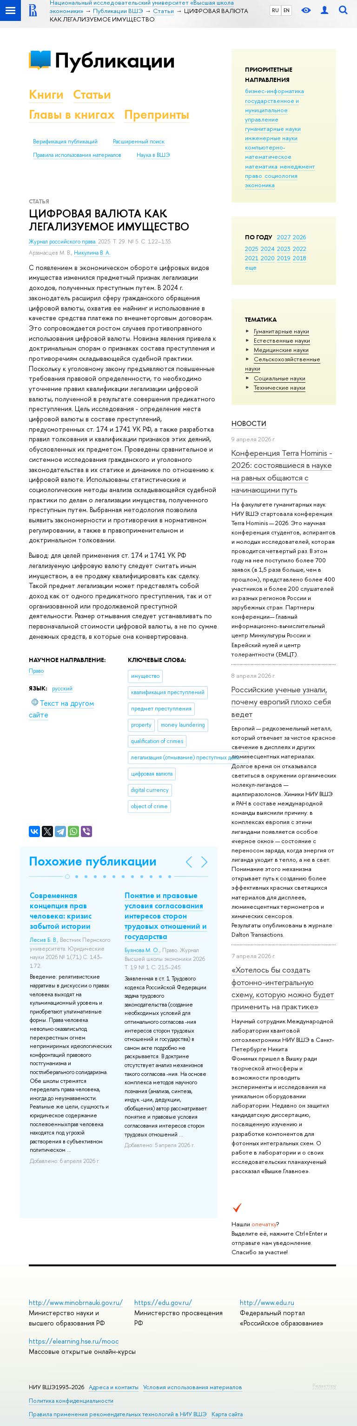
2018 (299, 258)
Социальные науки (279, 378)
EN (287, 10)
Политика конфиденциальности (71, 1401)
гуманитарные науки (273, 128)
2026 (299, 237)
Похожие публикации (93, 861)
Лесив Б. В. (43, 940)
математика (261, 166)
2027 (284, 237)
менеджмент (297, 166)
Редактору (324, 1385)
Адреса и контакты (114, 1387)
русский (62, 688)
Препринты (156, 114)
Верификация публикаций (65, 141)
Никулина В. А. (92, 253)
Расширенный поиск (139, 141)
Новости (248, 423)
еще (251, 267)
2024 (268, 248)
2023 (284, 248)
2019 (284, 258)
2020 (268, 258)
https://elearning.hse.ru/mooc (74, 1341)
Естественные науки (282, 340)
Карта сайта (227, 1414)
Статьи (92, 94)
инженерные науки (271, 138)
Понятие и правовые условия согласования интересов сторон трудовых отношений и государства (166, 915)
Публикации (114, 60)
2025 (251, 248)
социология (281, 175)
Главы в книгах (72, 114)
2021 (251, 258)
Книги (46, 94)
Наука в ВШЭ (153, 155)
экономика (260, 185)
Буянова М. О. (142, 950)
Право (36, 671)
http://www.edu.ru (267, 1302)
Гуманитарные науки (281, 331)
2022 (299, 248)
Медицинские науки (281, 349)
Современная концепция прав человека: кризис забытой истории (61, 910)
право (253, 175)
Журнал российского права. (63, 241)
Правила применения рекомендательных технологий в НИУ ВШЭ (118, 1414)
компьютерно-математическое (268, 152)
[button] (67, 876)
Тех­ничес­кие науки (279, 387)
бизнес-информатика (274, 91)
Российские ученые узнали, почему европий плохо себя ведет (281, 701)
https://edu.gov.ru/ (163, 1302)
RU (275, 10)
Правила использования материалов (77, 155)
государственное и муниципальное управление (272, 109)
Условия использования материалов (192, 1387)
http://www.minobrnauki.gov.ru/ (76, 1302)
